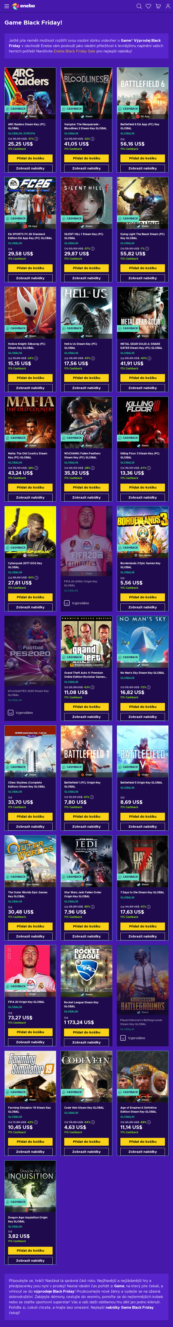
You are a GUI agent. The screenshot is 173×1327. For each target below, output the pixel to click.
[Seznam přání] (148, 6)
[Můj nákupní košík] (158, 6)
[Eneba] (23, 6)
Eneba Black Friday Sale (74, 51)
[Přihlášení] (168, 6)
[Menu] (6, 6)
